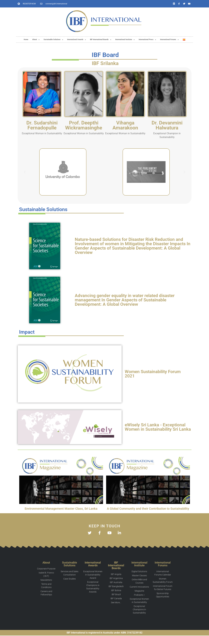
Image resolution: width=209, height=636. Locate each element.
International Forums (169, 39)
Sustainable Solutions (53, 39)
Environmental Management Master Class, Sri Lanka (61, 508)
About (36, 39)
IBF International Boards (100, 39)
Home (26, 39)
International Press (147, 39)
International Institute (125, 39)
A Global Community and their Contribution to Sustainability (148, 508)
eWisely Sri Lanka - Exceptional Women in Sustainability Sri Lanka (158, 427)
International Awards (76, 39)
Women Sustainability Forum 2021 (153, 374)
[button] (25, 172)
